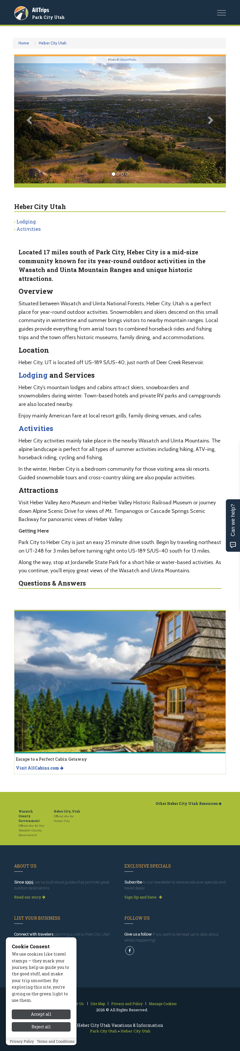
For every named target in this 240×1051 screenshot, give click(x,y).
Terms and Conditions (56, 1041)
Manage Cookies (163, 1003)
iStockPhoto (128, 59)
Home (24, 43)
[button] (30, 119)
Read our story (29, 897)
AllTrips (40, 9)
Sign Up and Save (143, 897)
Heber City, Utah (67, 811)
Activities (28, 229)
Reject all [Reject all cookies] (41, 1027)
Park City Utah (48, 17)
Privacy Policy (22, 1041)
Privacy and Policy (127, 1003)
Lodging (26, 221)
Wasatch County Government (29, 816)
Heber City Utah (52, 43)
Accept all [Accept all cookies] (41, 1014)
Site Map (98, 1003)
